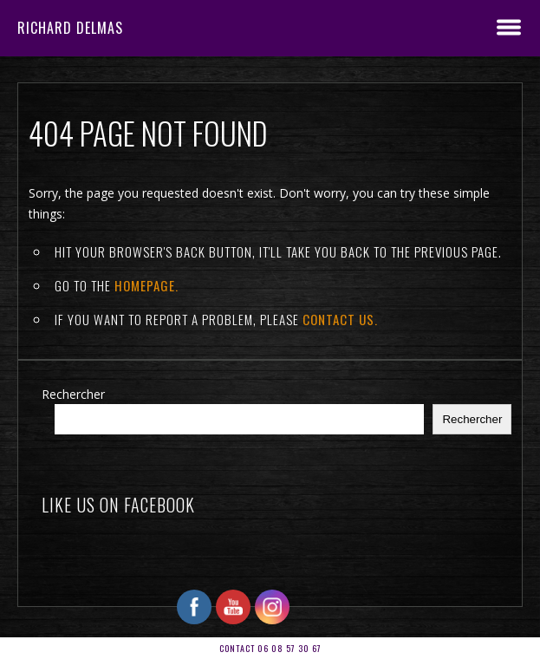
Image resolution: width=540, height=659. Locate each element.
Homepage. (146, 285)
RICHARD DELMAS (70, 27)
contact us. (340, 319)
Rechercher (73, 394)
